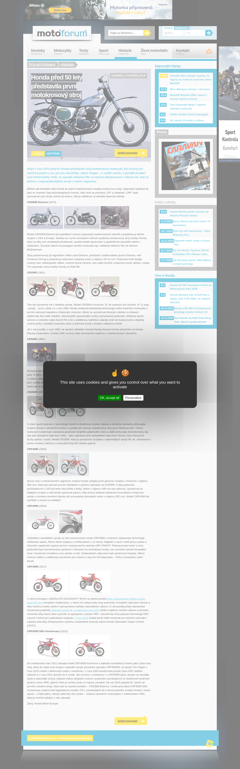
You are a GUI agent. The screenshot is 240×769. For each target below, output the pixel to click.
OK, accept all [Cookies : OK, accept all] (109, 397)
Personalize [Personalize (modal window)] (133, 397)
